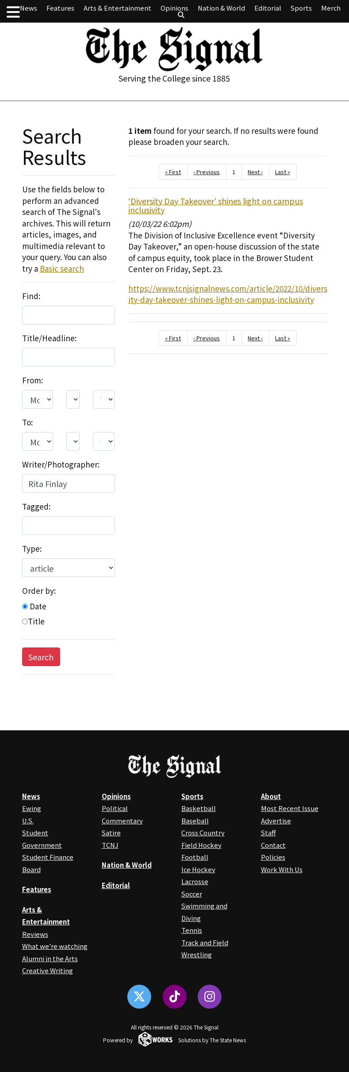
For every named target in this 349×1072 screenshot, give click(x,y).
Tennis (191, 930)
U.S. (28, 820)
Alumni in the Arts (50, 958)
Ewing (31, 808)
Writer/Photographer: (61, 464)
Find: (31, 295)
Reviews (35, 934)
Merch (331, 7)
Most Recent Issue (289, 808)
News (28, 7)
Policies (273, 856)
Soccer (191, 893)
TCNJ (110, 845)
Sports (301, 7)
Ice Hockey (198, 869)
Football (194, 856)
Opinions (174, 7)
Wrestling (196, 954)
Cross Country (203, 832)
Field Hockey (201, 845)
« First (173, 172)
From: (32, 380)
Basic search (62, 268)
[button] (13, 11)
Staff (268, 832)
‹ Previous (206, 172)
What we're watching (55, 946)
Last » (282, 172)
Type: (32, 548)
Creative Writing (47, 970)
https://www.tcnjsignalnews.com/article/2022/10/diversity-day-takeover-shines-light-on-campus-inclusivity (227, 294)
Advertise (276, 820)
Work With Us (282, 869)
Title (33, 621)
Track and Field (204, 942)
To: (27, 422)
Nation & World (221, 7)
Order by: (39, 590)
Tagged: (36, 506)
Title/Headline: (49, 337)
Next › (255, 172)
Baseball (195, 820)
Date (34, 606)
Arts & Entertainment (117, 7)
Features (60, 7)
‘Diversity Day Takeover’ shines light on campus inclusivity (215, 205)
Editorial (267, 7)
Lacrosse (194, 881)
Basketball (198, 808)
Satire (111, 832)
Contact (273, 845)
